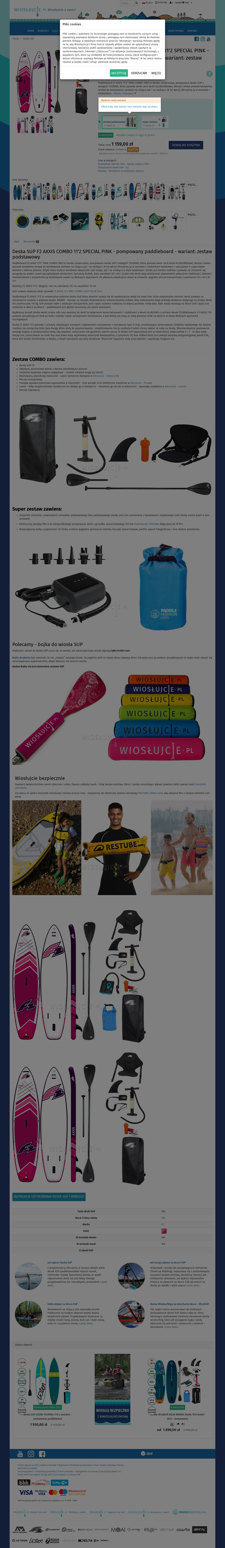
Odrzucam (139, 73)
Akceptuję (119, 73)
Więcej (156, 73)
